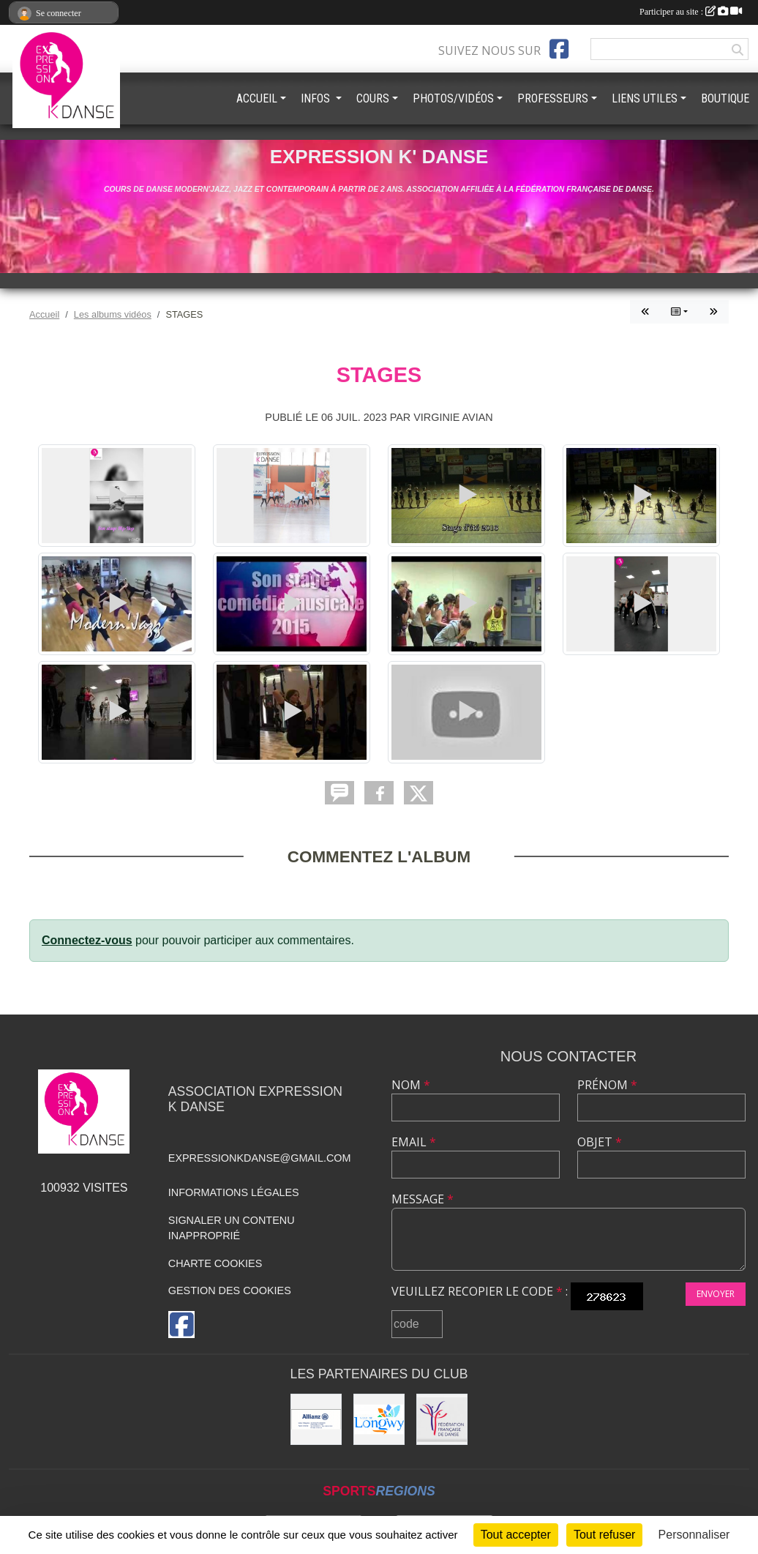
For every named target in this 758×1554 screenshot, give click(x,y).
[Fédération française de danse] (442, 1419)
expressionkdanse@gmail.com (259, 1158)
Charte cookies (215, 1263)
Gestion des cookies (229, 1290)
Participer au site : (690, 12)
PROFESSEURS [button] (552, 98)
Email (413, 1142)
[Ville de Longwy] (379, 1419)
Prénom (607, 1085)
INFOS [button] (317, 98)
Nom (410, 1085)
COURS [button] (372, 98)
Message (422, 1199)
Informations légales (233, 1192)
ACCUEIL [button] (256, 98)
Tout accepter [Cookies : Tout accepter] (516, 1534)
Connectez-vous (87, 940)
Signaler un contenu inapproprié (231, 1228)
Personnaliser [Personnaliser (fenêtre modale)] (694, 1534)
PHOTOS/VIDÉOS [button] (453, 98)
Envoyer (716, 1294)
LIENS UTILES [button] (645, 98)
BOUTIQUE (725, 98)
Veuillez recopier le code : (479, 1291)
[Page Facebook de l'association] (558, 49)
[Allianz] (316, 1419)
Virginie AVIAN (453, 417)
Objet (599, 1142)
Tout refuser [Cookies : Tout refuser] (604, 1534)
